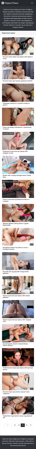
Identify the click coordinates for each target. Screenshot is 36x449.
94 (19, 425)
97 (30, 425)
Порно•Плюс (10, 3)
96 (26, 425)
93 (15, 425)
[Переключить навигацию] (32, 3)
